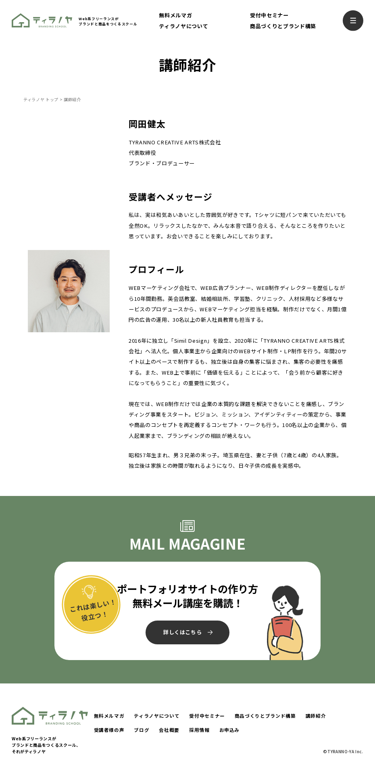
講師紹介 (316, 715)
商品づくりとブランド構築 (283, 26)
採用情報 (199, 730)
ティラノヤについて (183, 26)
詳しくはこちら (182, 632)
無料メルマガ (175, 15)
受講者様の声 (109, 730)
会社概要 (169, 730)
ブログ (141, 730)
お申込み (229, 730)
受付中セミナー (269, 15)
